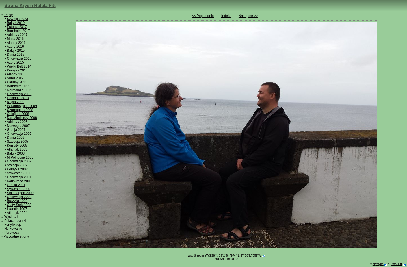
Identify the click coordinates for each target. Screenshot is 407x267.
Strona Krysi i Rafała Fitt (30, 5)
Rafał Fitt (396, 264)
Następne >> (248, 16)
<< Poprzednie (203, 16)
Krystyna (378, 264)
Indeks (226, 16)
